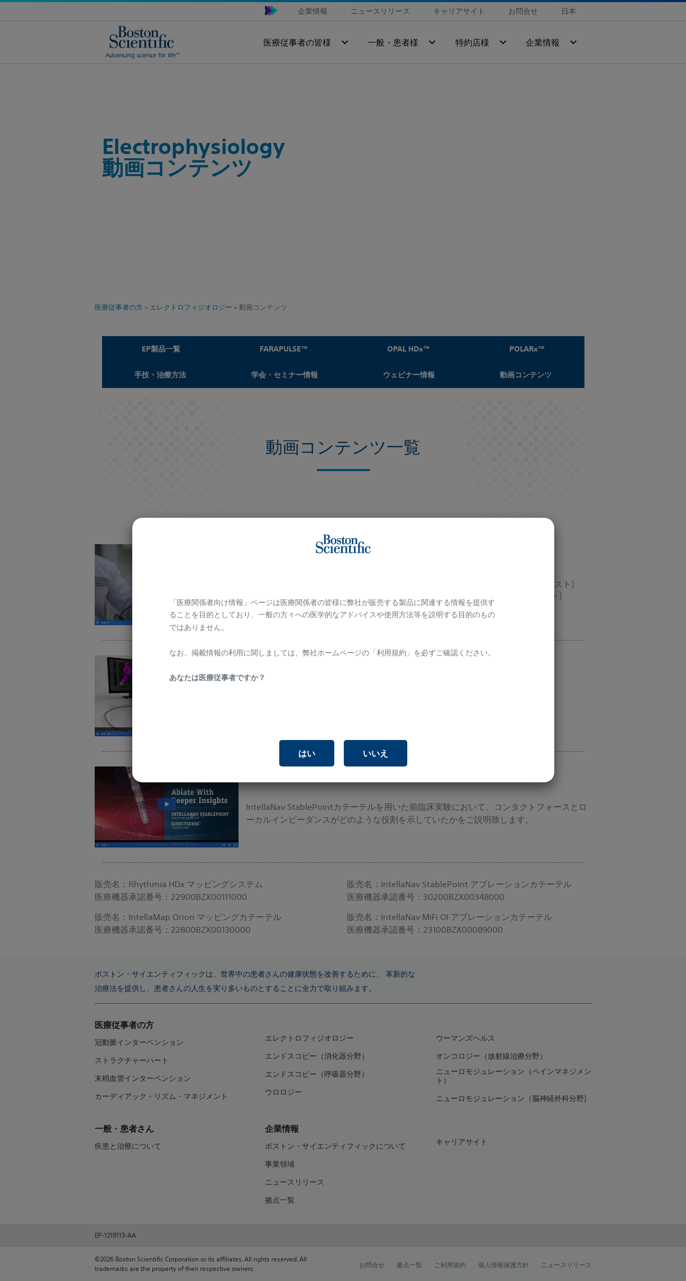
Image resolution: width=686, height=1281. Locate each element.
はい (306, 753)
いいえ (375, 753)
